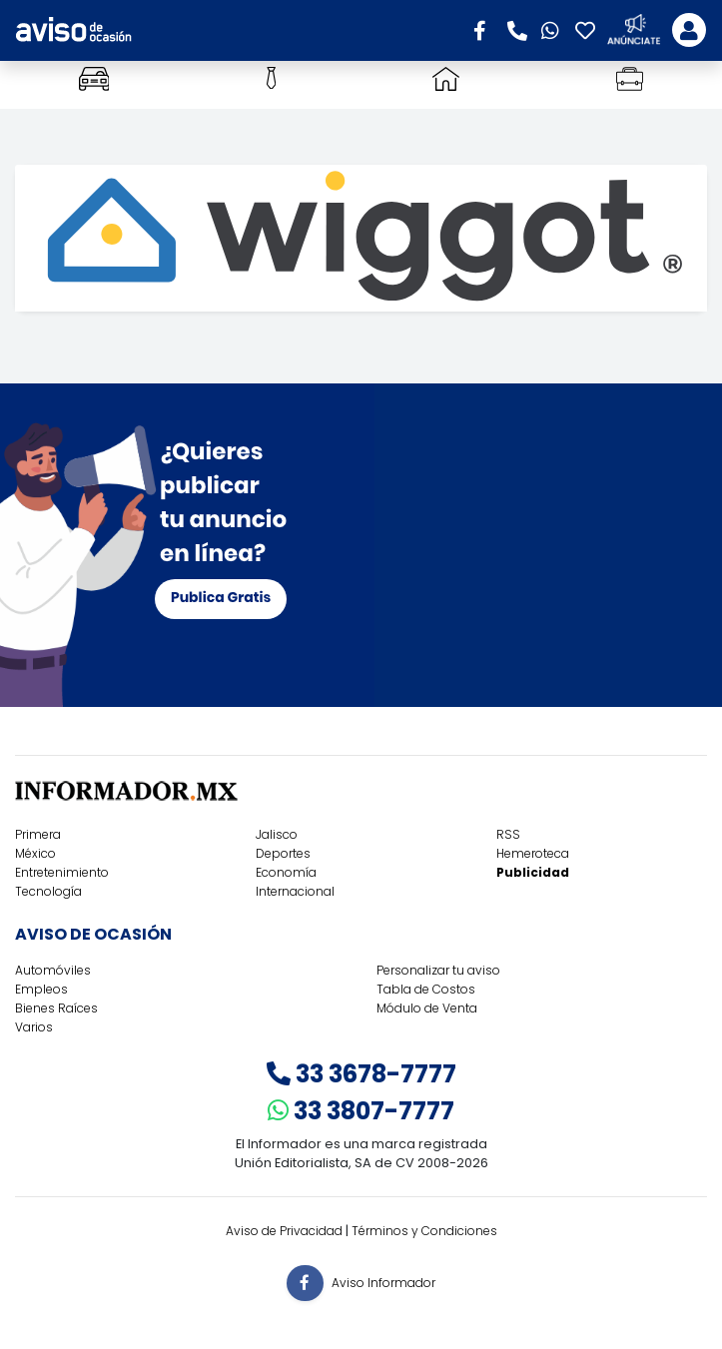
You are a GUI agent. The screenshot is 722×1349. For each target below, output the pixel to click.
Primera (38, 834)
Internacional (295, 891)
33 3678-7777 (361, 1073)
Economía (286, 872)
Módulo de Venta (426, 1008)
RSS (508, 834)
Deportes (283, 853)
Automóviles (53, 970)
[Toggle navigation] (689, 30)
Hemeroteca (532, 853)
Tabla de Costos (425, 989)
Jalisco (277, 834)
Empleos (41, 989)
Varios (34, 1026)
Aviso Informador (383, 1281)
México (35, 853)
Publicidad (532, 872)
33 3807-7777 (361, 1110)
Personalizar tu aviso (438, 970)
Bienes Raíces (56, 1008)
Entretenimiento (62, 872)
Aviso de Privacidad (284, 1230)
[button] (486, 29)
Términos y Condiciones (424, 1230)
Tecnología (48, 891)
